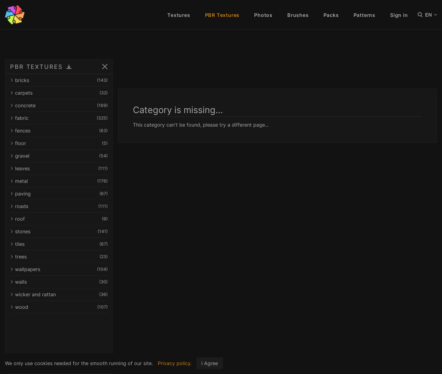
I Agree (209, 363)
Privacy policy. (175, 363)
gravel (59, 156)
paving (59, 193)
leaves (59, 168)
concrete (59, 105)
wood (59, 307)
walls (59, 282)
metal (59, 181)
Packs (331, 15)
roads (59, 206)
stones (59, 231)
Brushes (298, 15)
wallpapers (59, 269)
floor (59, 143)
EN (431, 15)
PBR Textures (222, 15)
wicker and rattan (59, 294)
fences (59, 130)
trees (59, 256)
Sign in (399, 15)
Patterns (364, 15)
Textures (178, 15)
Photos (263, 15)
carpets (59, 93)
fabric (59, 118)
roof (59, 219)
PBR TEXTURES (36, 66)
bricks (59, 80)
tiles (59, 244)
